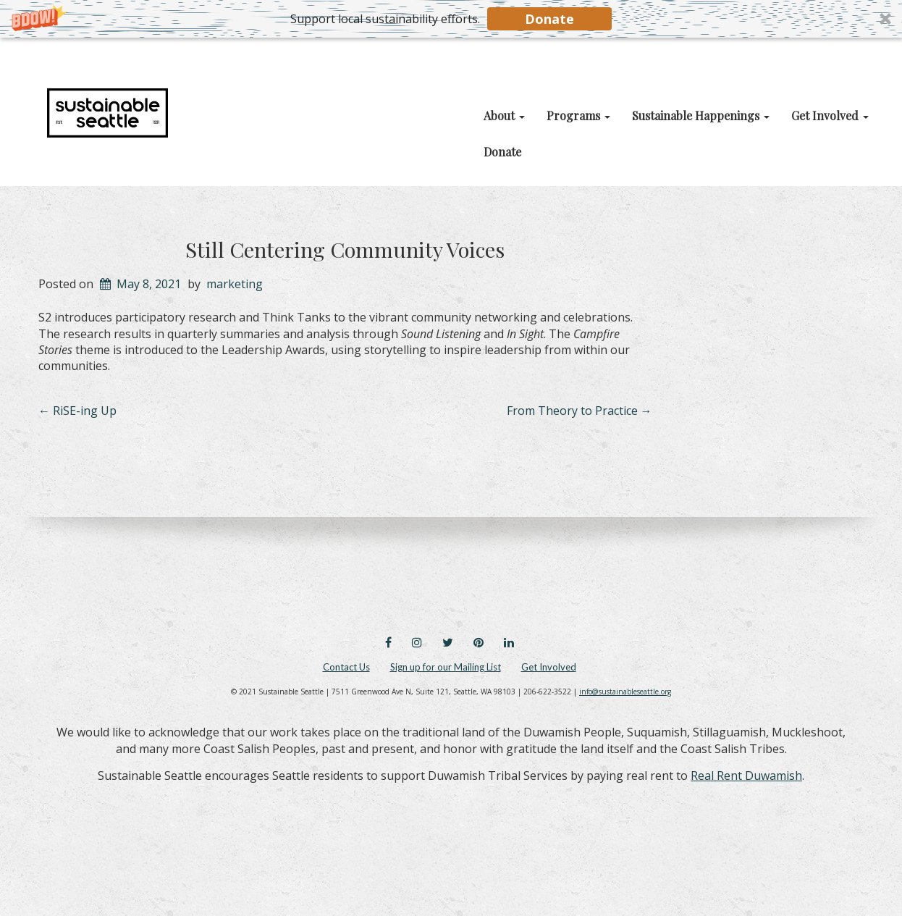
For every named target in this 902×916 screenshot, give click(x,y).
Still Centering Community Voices (345, 249)
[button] (451, 19)
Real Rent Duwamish (746, 775)
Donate (549, 19)
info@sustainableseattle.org (625, 691)
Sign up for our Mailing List (445, 667)
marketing (234, 284)
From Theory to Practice (579, 411)
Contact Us (346, 667)
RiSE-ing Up (77, 411)
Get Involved (548, 667)
